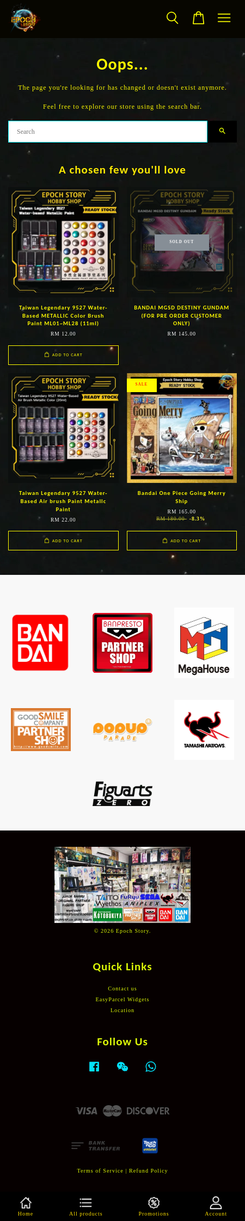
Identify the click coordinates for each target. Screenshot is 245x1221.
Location (122, 1010)
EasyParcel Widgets (122, 999)
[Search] (107, 131)
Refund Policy (148, 1171)
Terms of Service (100, 1171)
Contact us (122, 988)
